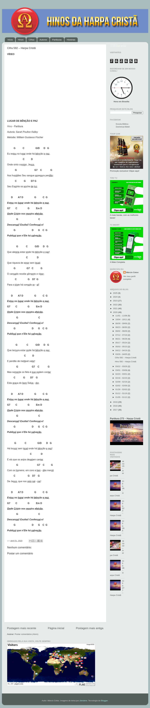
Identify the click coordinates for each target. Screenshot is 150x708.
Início (10, 39)
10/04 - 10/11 (121, 319)
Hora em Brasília (121, 101)
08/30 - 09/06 (121, 323)
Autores (43, 39)
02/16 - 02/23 (121, 378)
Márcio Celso (132, 272)
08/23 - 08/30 (121, 327)
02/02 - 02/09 (121, 386)
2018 (115, 406)
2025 (115, 293)
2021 (115, 308)
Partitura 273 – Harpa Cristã (125, 418)
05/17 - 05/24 (121, 343)
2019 (115, 402)
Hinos (21, 39)
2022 (115, 305)
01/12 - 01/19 (121, 393)
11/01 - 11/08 (121, 316)
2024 (115, 297)
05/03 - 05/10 (121, 346)
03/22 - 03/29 (121, 366)
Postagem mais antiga (89, 628)
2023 (115, 301)
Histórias (71, 39)
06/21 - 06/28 (121, 339)
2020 (115, 312)
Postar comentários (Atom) (26, 634)
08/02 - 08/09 (121, 331)
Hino (9, 126)
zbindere (83, 700)
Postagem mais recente (21, 628)
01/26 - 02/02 (121, 389)
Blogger (104, 700)
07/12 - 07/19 (121, 335)
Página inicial (56, 628)
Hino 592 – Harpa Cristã (125, 361)
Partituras (57, 39)
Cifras (31, 39)
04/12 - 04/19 (121, 350)
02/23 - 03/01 (121, 374)
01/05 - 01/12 (121, 397)
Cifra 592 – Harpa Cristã (125, 357)
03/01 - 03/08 (121, 370)
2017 (115, 410)
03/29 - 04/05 (121, 354)
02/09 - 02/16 (121, 382)
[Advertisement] (126, 647)
